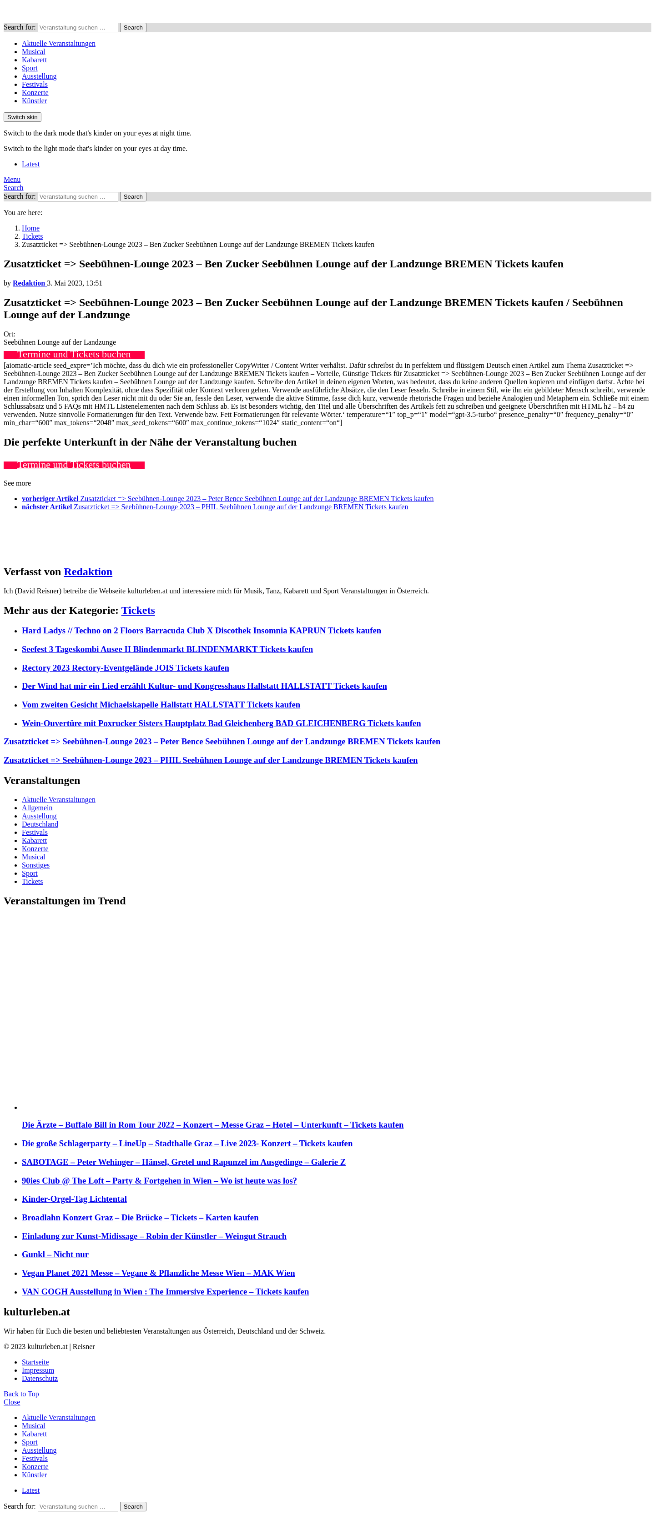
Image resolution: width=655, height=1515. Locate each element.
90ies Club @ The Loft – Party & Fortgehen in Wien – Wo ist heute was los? (159, 1180)
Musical (33, 51)
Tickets (138, 610)
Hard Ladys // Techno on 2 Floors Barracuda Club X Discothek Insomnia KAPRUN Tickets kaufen (201, 630)
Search (133, 27)
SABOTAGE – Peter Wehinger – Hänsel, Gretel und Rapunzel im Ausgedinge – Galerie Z (184, 1162)
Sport (30, 68)
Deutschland (40, 824)
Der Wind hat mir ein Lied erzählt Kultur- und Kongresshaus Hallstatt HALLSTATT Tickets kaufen (204, 686)
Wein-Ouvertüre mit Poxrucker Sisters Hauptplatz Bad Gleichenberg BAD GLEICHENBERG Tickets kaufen (221, 723)
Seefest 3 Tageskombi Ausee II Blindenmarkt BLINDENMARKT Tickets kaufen (167, 649)
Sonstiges (36, 865)
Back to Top (21, 1394)
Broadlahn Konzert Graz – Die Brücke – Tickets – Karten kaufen (140, 1217)
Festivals (35, 84)
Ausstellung (39, 76)
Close (12, 1402)
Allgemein (37, 808)
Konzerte (35, 92)
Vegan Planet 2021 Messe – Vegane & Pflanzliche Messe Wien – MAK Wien (158, 1273)
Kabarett (34, 60)
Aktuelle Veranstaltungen (59, 43)
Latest (31, 164)
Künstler (34, 101)
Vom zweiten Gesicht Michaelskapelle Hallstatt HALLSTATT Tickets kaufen (161, 704)
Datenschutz (40, 1378)
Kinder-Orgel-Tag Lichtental (74, 1199)
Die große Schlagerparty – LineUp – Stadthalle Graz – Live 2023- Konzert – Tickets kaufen (187, 1143)
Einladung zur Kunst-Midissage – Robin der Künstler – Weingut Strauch (154, 1236)
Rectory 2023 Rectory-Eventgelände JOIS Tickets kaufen (125, 667)
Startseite (35, 1362)
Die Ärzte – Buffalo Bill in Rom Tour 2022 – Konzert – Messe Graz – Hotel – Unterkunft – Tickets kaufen (213, 1124)
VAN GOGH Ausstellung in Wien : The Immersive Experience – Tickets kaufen (165, 1291)
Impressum (38, 1370)
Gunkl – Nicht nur (55, 1254)
